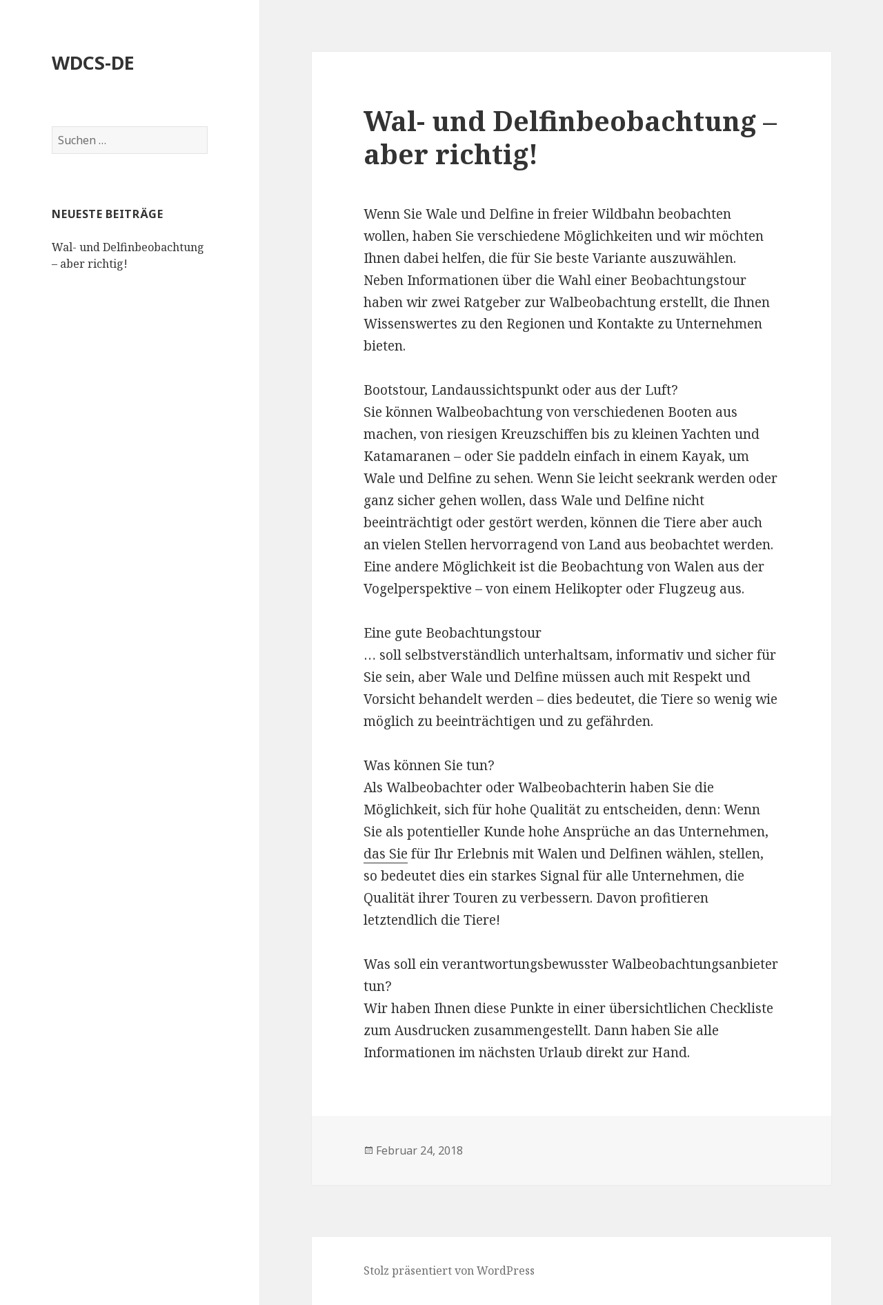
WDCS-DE (93, 62)
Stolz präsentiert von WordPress (449, 1270)
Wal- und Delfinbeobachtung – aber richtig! (570, 137)
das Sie (386, 854)
